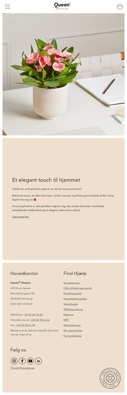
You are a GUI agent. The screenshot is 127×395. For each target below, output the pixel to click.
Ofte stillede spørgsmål (78, 288)
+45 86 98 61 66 (40, 319)
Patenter (69, 314)
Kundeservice (72, 282)
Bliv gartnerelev (73, 330)
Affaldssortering (73, 309)
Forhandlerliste (73, 335)
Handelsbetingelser (75, 298)
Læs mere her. (20, 216)
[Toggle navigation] (7, 6)
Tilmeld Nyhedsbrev (22, 367)
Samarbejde (71, 304)
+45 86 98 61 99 (25, 325)
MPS (66, 319)
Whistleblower (72, 325)
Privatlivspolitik (73, 293)
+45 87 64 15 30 (32, 314)
